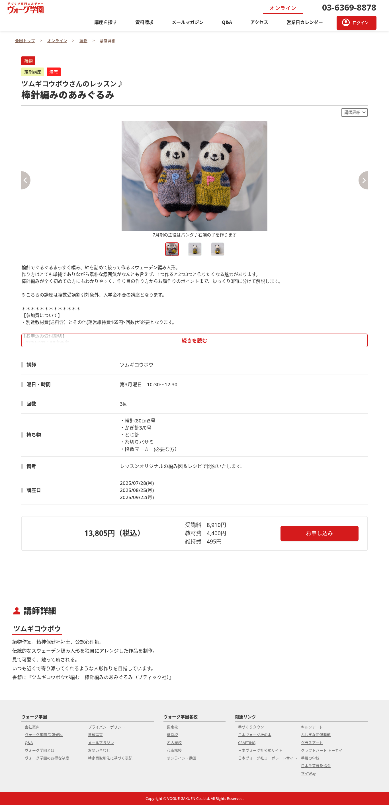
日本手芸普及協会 (316, 765)
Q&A (227, 22)
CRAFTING (246, 742)
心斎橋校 (174, 750)
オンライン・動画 (181, 758)
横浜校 (172, 734)
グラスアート (312, 742)
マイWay (308, 773)
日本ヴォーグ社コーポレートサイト (267, 758)
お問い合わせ (99, 750)
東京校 (172, 727)
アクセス (259, 22)
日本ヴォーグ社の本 (254, 734)
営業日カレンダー (304, 22)
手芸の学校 (310, 758)
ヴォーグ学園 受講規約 (44, 734)
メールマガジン (188, 22)
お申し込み (319, 533)
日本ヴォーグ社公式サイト (260, 750)
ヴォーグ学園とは (39, 750)
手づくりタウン (251, 727)
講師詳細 (352, 112)
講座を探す (105, 22)
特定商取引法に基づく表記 (110, 758)
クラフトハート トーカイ (322, 750)
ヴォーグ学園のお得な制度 (47, 758)
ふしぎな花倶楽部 (316, 734)
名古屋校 (174, 742)
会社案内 (32, 727)
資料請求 (144, 22)
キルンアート (312, 727)
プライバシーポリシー (106, 727)
